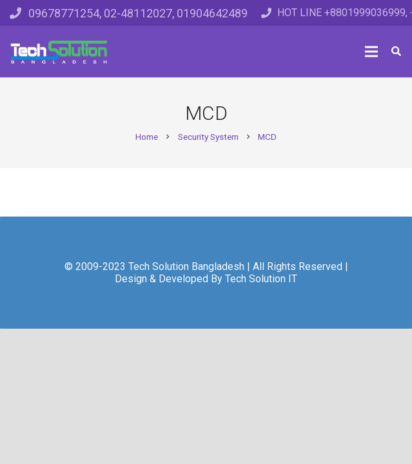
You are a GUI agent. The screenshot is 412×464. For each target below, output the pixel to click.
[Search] (396, 51)
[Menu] (371, 51)
